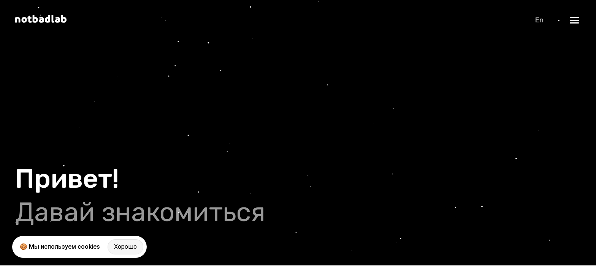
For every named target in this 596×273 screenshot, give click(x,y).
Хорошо (125, 246)
